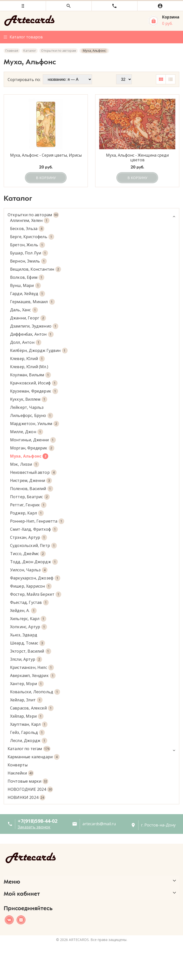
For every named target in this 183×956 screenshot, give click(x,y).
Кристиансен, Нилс (32, 667)
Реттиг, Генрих (28, 505)
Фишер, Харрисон (31, 586)
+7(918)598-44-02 (37, 821)
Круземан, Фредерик (34, 391)
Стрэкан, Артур (28, 537)
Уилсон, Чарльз (28, 570)
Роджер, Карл (27, 513)
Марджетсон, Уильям (34, 424)
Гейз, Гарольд (27, 732)
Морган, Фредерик (32, 448)
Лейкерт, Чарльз (27, 407)
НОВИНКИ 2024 (26, 797)
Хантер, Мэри (27, 684)
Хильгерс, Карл (28, 619)
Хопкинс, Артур (28, 627)
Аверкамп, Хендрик (33, 675)
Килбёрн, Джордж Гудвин (39, 350)
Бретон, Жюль (27, 245)
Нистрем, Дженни (31, 480)
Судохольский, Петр (33, 545)
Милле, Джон (26, 432)
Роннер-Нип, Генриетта (37, 521)
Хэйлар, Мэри (27, 716)
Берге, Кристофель (32, 237)
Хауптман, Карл (28, 724)
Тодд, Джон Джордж (34, 562)
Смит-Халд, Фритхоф (34, 529)
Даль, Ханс (24, 310)
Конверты (18, 765)
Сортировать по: (24, 79)
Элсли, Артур (26, 659)
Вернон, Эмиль (28, 261)
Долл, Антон (25, 342)
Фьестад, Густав (29, 602)
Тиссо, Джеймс (28, 554)
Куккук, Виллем (28, 399)
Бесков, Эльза (27, 228)
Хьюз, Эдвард (23, 635)
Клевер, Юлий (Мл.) (29, 366)
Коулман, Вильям (30, 375)
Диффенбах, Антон (32, 334)
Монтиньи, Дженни (33, 440)
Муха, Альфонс (29, 456)
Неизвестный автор (33, 472)
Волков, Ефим (27, 277)
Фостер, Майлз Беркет (35, 594)
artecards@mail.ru (99, 823)
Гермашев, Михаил (32, 302)
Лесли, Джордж (28, 740)
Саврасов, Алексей (32, 708)
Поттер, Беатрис (30, 497)
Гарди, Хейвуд (27, 294)
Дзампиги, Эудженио (34, 326)
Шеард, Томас (27, 643)
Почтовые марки (28, 781)
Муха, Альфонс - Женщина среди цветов (137, 157)
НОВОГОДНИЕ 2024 (30, 789)
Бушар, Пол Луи (29, 253)
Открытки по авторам (91, 215)
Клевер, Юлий (27, 359)
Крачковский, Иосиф (34, 383)
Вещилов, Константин (35, 269)
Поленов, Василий (31, 489)
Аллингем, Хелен (29, 220)
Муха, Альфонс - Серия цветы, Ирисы (46, 155)
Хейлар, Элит (26, 700)
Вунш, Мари (25, 285)
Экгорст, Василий (30, 651)
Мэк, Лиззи (24, 464)
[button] (23, 6)
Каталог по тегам (91, 749)
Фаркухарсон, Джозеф (35, 578)
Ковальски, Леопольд (35, 692)
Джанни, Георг (28, 318)
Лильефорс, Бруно (31, 415)
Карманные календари (34, 757)
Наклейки (21, 773)
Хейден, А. (23, 610)
